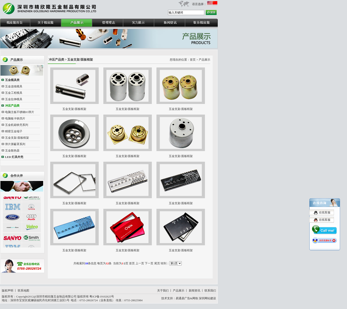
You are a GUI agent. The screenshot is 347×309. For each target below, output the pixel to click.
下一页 (149, 263)
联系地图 (23, 290)
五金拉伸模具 (13, 99)
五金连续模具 (13, 86)
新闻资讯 (194, 290)
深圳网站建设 (207, 298)
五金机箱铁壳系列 (16, 125)
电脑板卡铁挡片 (15, 118)
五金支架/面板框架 (17, 137)
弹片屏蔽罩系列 (15, 144)
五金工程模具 (13, 92)
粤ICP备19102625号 (101, 296)
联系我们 (210, 290)
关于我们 (163, 290)
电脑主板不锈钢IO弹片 (19, 112)
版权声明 (7, 290)
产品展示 (178, 290)
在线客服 (324, 211)
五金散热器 (12, 150)
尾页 (157, 263)
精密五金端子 (13, 131)
